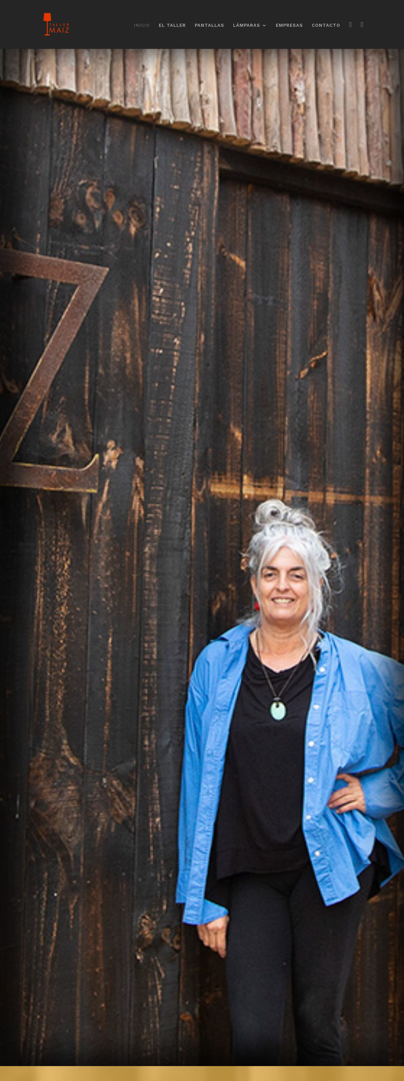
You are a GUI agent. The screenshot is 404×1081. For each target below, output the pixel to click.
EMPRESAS (289, 25)
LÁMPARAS (246, 25)
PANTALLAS (209, 25)
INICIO (142, 25)
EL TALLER (172, 25)
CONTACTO (326, 25)
